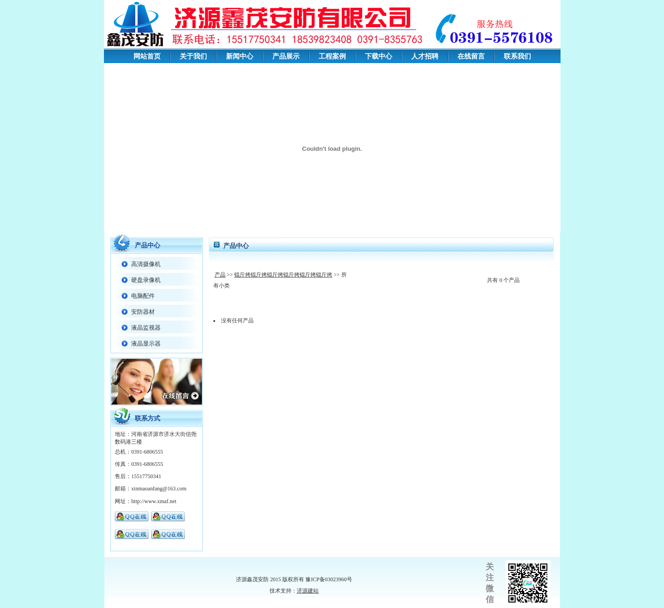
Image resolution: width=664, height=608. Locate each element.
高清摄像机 (146, 264)
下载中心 (378, 56)
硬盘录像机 (146, 280)
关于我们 (193, 56)
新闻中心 (239, 56)
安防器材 (143, 311)
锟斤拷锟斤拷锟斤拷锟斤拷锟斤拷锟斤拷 (283, 275)
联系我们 (517, 56)
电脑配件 (143, 295)
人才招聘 (424, 56)
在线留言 (471, 56)
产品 (220, 275)
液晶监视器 (146, 327)
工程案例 (332, 56)
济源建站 (308, 591)
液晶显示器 (146, 343)
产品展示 (286, 56)
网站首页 (147, 56)
